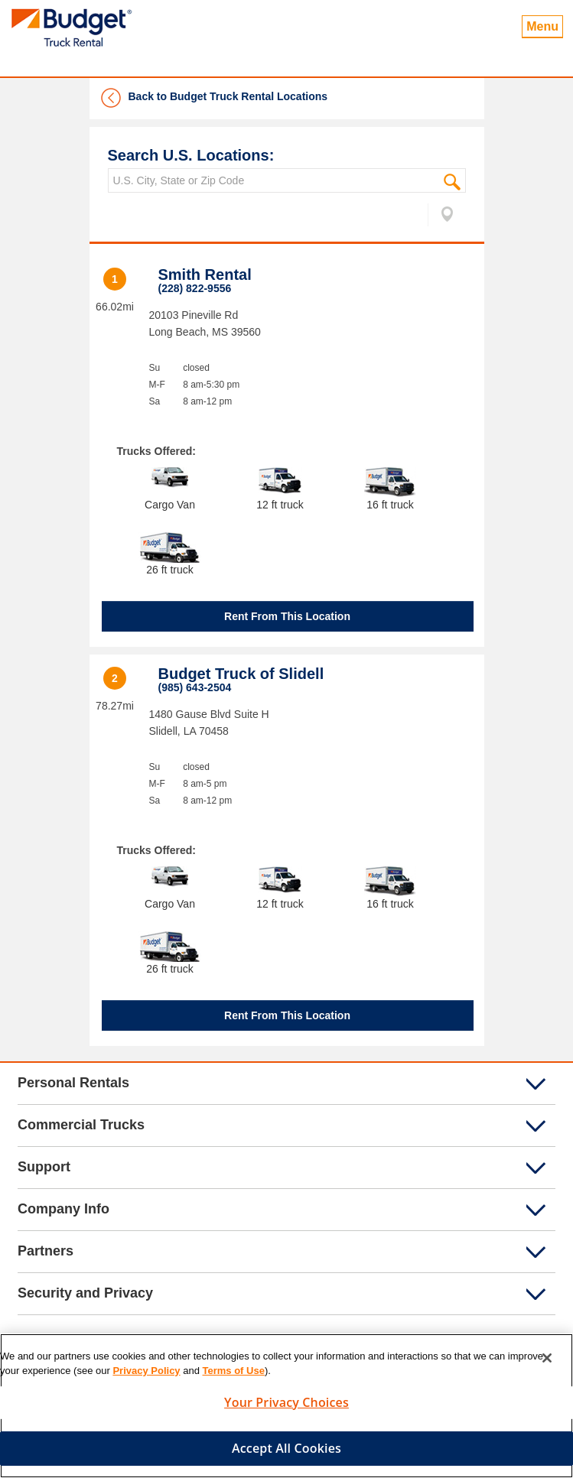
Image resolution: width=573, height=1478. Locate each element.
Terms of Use (234, 1370)
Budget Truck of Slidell (241, 673)
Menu (542, 26)
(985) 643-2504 (195, 687)
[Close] (547, 1358)
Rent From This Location (287, 616)
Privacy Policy (146, 1370)
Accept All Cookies (286, 1448)
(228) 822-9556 (195, 288)
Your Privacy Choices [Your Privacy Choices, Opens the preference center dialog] (286, 1402)
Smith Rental (205, 274)
